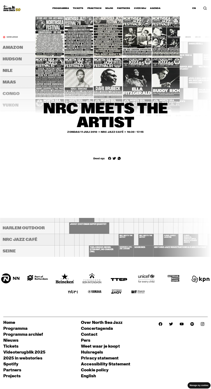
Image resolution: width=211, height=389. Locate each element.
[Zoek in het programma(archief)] (205, 8)
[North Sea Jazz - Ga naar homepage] (11, 8)
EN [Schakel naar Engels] (194, 8)
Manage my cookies (199, 385)
